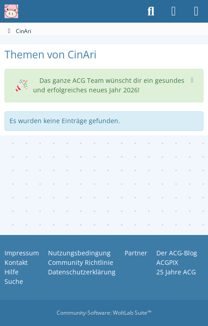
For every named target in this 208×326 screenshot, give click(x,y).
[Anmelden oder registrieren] (173, 11)
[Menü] (196, 11)
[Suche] (151, 11)
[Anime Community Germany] (11, 11)
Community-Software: (104, 312)
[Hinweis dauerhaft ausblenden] (193, 79)
